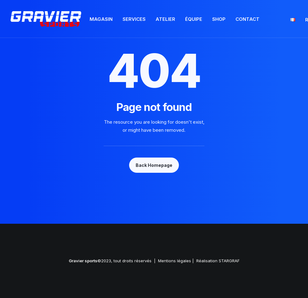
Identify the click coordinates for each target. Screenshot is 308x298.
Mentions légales (174, 260)
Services (134, 19)
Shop (219, 19)
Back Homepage (154, 165)
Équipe (193, 19)
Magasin (101, 19)
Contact (247, 19)
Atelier (165, 19)
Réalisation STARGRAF (218, 260)
